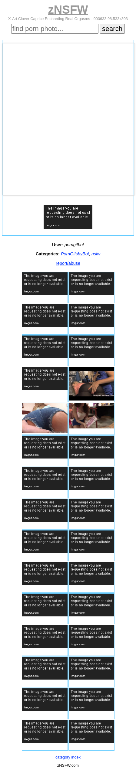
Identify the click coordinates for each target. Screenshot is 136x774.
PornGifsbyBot (75, 253)
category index (68, 757)
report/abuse (68, 263)
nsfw (96, 253)
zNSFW (68, 9)
